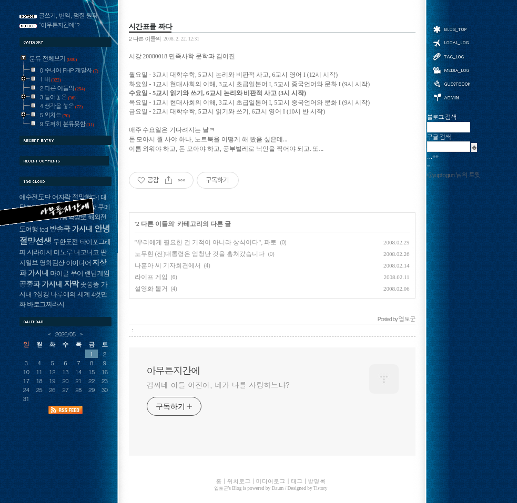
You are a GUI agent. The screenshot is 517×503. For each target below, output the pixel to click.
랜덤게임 (97, 273)
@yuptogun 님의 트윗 (453, 174)
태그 (451, 56)
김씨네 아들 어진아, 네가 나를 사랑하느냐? (218, 384)
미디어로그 (451, 70)
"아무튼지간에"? (59, 24)
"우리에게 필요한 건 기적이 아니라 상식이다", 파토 (206, 242)
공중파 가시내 (41, 284)
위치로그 (451, 42)
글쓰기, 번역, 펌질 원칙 (68, 15)
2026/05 (65, 334)
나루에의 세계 (69, 294)
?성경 (41, 294)
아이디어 (78, 263)
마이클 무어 (66, 273)
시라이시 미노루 (49, 252)
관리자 (451, 96)
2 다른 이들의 (145, 38)
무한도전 (65, 242)
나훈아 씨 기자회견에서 (168, 265)
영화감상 (51, 263)
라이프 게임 (151, 277)
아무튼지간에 (173, 370)
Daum (278, 488)
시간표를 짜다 (150, 26)
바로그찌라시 (45, 304)
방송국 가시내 (71, 228)
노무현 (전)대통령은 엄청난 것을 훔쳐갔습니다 (200, 254)
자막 (71, 283)
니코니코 (86, 252)
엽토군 (221, 488)
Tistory (320, 488)
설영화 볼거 (151, 288)
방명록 (451, 83)
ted (43, 229)
